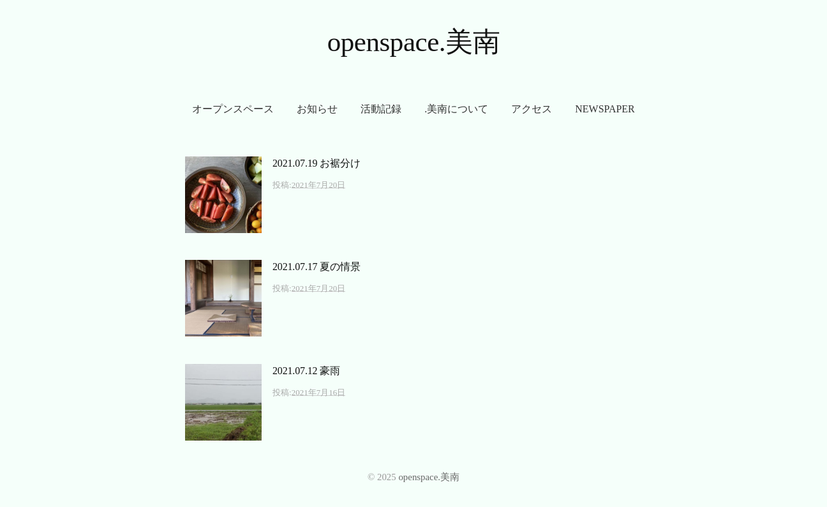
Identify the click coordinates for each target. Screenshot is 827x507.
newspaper (604, 108)
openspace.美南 (413, 42)
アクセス (531, 108)
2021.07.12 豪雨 (306, 370)
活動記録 (381, 108)
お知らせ (317, 108)
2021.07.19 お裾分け (316, 163)
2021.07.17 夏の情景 (316, 266)
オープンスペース (233, 108)
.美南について (456, 108)
